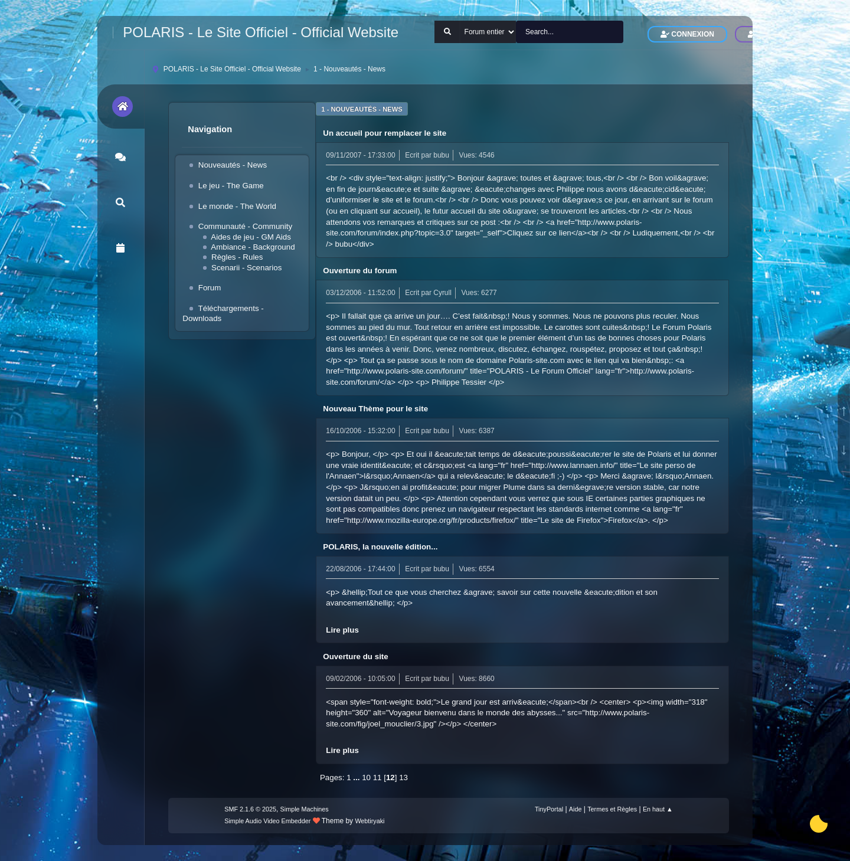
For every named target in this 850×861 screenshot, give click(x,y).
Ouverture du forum (360, 270)
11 (377, 777)
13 (403, 777)
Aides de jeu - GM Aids (251, 237)
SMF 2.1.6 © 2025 (250, 809)
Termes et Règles (612, 809)
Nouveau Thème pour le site (375, 408)
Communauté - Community (245, 226)
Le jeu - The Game (231, 185)
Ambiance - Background (253, 247)
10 (366, 777)
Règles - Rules (237, 257)
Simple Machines (304, 809)
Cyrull (442, 293)
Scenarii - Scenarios (246, 267)
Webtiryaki (369, 820)
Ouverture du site (355, 656)
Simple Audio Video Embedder (267, 820)
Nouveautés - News (232, 165)
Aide (575, 809)
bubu (441, 155)
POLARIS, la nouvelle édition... (380, 546)
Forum (209, 287)
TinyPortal (549, 809)
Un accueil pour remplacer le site (384, 133)
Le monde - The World (237, 206)
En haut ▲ (658, 809)
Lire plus (342, 630)
